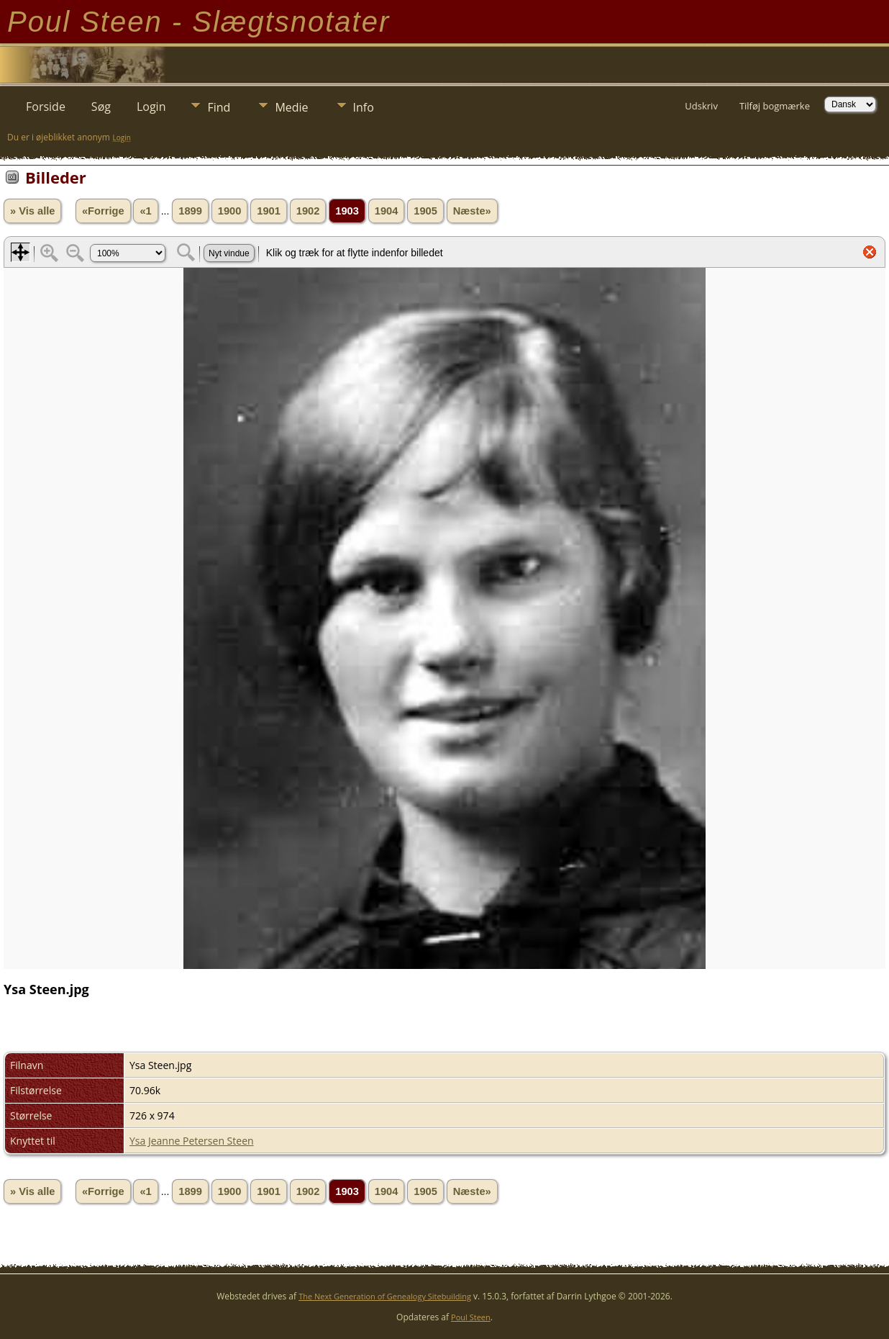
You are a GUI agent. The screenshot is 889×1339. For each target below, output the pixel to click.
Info (363, 107)
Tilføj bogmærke (774, 105)
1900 (230, 211)
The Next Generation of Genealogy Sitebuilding (384, 1296)
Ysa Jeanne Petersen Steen (191, 1141)
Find (218, 107)
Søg (101, 106)
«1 (145, 211)
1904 (386, 211)
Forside (45, 106)
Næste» (472, 211)
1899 (190, 211)
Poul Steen (471, 1317)
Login (151, 106)
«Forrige (103, 211)
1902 (308, 211)
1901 (269, 211)
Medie (291, 107)
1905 (425, 211)
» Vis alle (32, 211)
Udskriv (701, 105)
